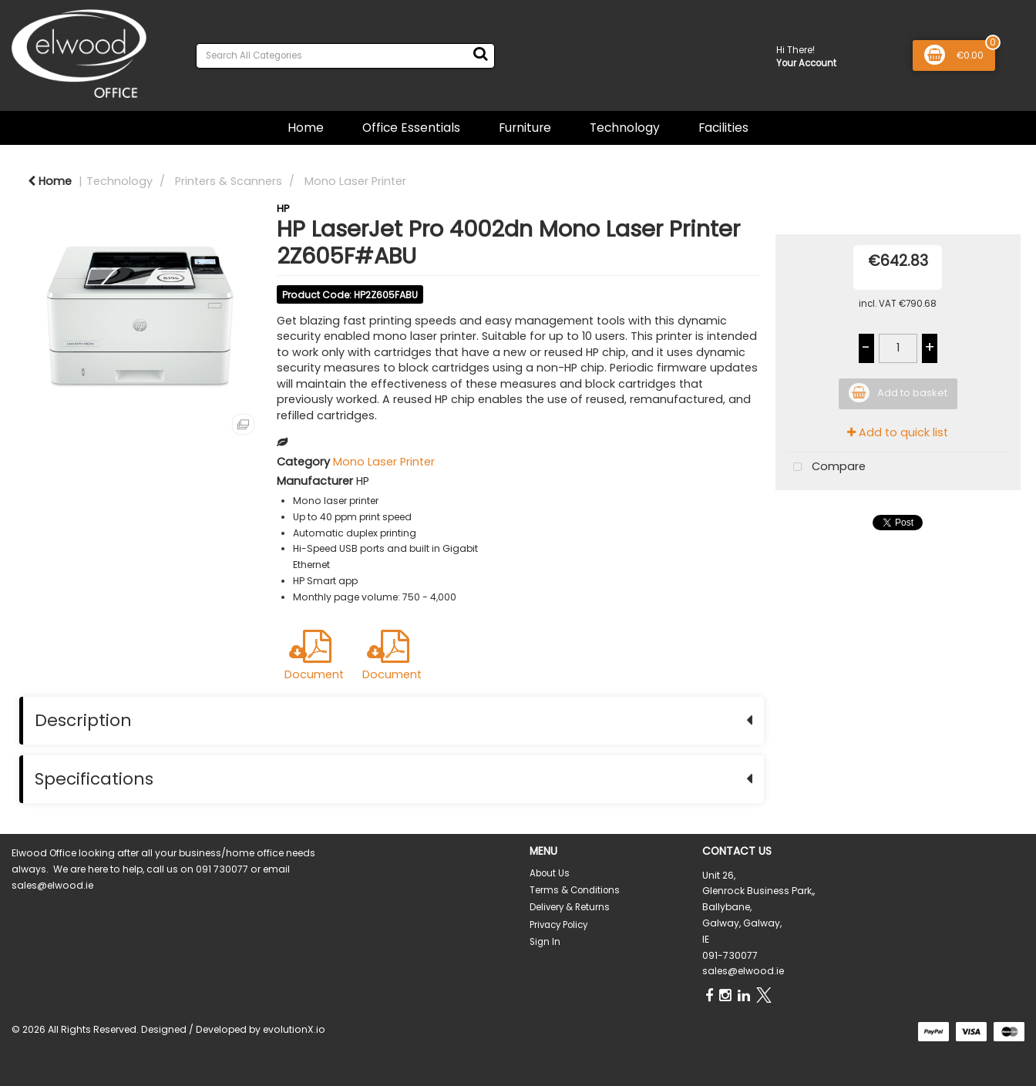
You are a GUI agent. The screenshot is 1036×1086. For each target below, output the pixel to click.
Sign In (545, 942)
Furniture (525, 127)
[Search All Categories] (345, 56)
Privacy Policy (558, 925)
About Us (550, 873)
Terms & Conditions (575, 890)
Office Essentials (411, 127)
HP (283, 208)
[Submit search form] (480, 54)
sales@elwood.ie (743, 970)
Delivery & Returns (570, 907)
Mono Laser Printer (355, 181)
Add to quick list (897, 432)
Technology (625, 127)
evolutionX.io (294, 1029)
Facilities (723, 127)
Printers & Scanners (228, 181)
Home (306, 127)
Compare (826, 467)
